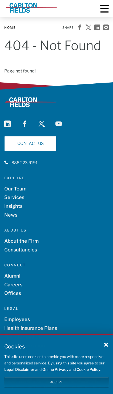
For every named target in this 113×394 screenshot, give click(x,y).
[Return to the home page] (31, 14)
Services (14, 197)
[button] (106, 347)
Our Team (15, 189)
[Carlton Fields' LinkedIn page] (7, 124)
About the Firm (21, 241)
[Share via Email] (106, 28)
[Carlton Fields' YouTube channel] (58, 124)
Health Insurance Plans (30, 328)
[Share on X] (88, 28)
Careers (13, 284)
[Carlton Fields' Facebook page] (24, 124)
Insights (13, 206)
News (10, 215)
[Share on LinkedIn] (97, 28)
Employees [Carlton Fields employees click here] (17, 319)
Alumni (12, 276)
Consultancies (20, 250)
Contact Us (30, 143)
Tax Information (22, 337)
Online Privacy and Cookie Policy (71, 372)
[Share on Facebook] (79, 28)
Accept (56, 385)
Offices (12, 293)
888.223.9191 (24, 162)
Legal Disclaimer (19, 372)
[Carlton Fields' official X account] (41, 124)
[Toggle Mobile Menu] (104, 9)
